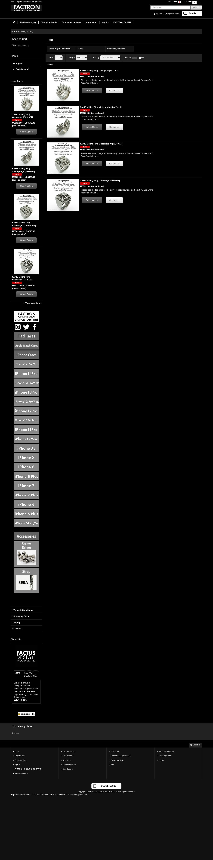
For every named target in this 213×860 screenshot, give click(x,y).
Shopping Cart (20, 760)
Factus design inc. (22, 773)
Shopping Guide (21, 616)
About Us (20, 700)
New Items (67, 760)
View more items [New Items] (33, 303)
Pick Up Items (68, 756)
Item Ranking (68, 769)
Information (115, 751)
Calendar (17, 628)
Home (17, 751)
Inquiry (16, 622)
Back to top (197, 745)
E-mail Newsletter (117, 760)
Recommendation (69, 765)
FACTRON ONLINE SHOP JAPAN (28, 769)
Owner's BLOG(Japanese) (121, 756)
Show (51, 57)
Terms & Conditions (23, 610)
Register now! (173, 14)
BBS (112, 765)
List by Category (69, 751)
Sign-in (159, 14)
